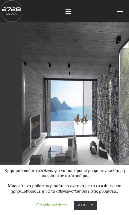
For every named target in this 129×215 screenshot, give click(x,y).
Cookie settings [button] (51, 205)
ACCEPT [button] (86, 205)
